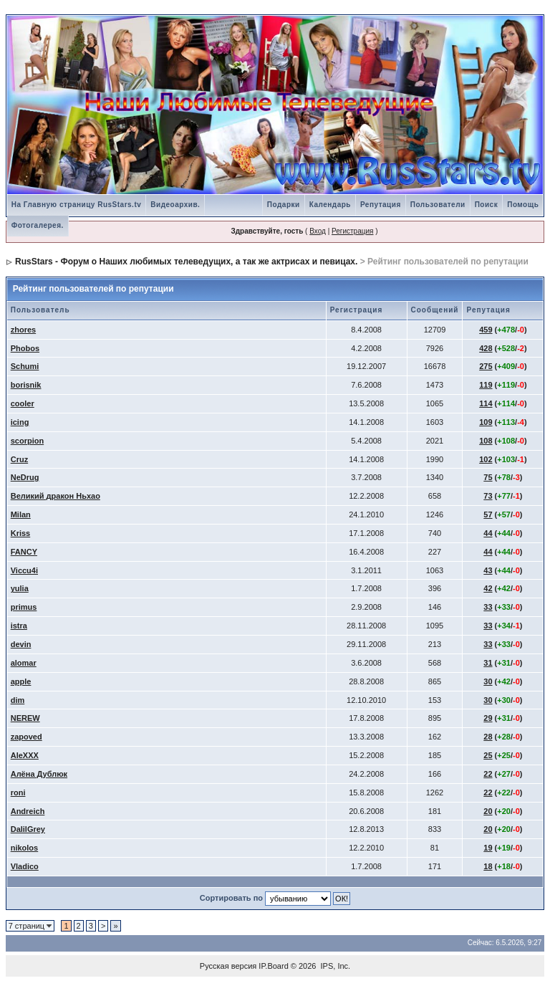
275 (485, 366)
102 (485, 459)
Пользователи (437, 205)
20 (487, 811)
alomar (24, 663)
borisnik (26, 384)
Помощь (523, 205)
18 (487, 866)
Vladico (25, 866)
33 (487, 607)
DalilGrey (28, 829)
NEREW (25, 718)
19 (487, 847)
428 (485, 348)
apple (21, 681)
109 (485, 422)
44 (487, 533)
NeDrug (25, 477)
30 (487, 681)
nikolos (25, 847)
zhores (23, 329)
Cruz (19, 459)
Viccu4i (24, 570)
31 (487, 663)
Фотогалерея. (37, 225)
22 (487, 774)
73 (487, 496)
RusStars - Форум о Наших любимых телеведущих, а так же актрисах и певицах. (186, 262)
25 (487, 755)
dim (18, 700)
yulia (20, 588)
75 (487, 477)
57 (487, 514)
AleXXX (25, 755)
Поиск (486, 205)
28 (487, 736)
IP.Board (273, 966)
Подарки (283, 205)
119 (485, 384)
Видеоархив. (175, 205)
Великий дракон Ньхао (55, 496)
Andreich (28, 811)
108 (485, 440)
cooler (22, 403)
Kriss (21, 533)
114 (485, 403)
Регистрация (352, 231)
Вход (317, 231)
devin (21, 644)
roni (18, 792)
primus (24, 607)
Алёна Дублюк (39, 774)
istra (19, 625)
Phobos (25, 348)
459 (485, 329)
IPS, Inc (335, 966)
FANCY (24, 551)
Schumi (25, 366)
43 (487, 570)
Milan (21, 514)
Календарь (330, 205)
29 (487, 718)
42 (487, 588)
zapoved (26, 736)
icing (20, 422)
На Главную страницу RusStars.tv (76, 205)
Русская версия (228, 966)
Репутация (380, 205)
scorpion (27, 440)
